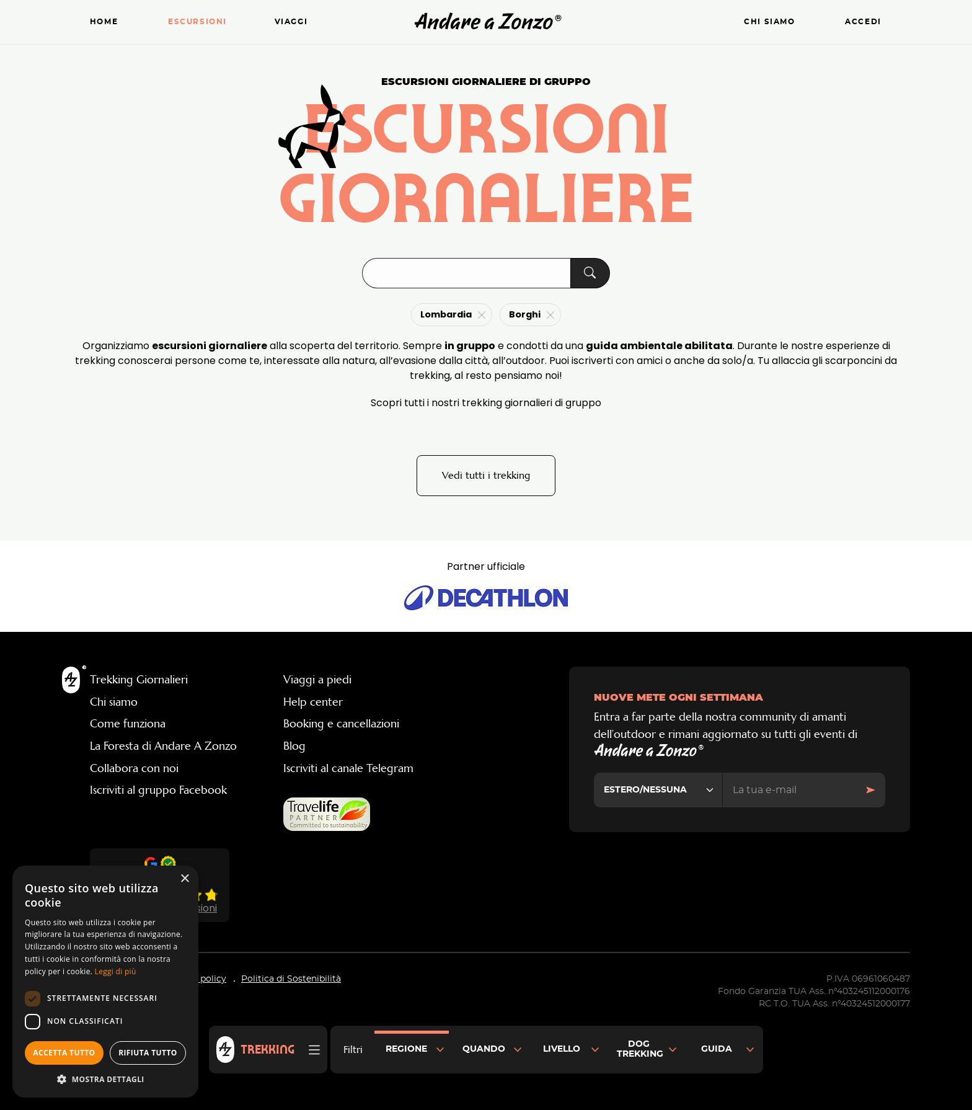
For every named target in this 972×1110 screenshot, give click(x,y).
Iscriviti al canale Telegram (348, 768)
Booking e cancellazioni (341, 723)
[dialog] (105, 982)
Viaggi (291, 22)
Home (104, 22)
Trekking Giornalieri (139, 679)
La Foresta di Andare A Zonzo (163, 746)
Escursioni (197, 22)
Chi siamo (769, 22)
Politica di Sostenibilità (291, 979)
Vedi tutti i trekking (486, 475)
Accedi (863, 22)
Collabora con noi (134, 768)
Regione (406, 1049)
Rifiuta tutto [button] (147, 1052)
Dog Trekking (640, 1049)
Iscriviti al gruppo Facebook (158, 790)
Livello (561, 1049)
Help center (313, 702)
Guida (716, 1049)
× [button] (184, 879)
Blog (294, 746)
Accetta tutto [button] (64, 1052)
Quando (483, 1049)
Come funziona (128, 723)
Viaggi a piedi (317, 679)
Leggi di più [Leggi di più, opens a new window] (115, 971)
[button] (105, 1079)
